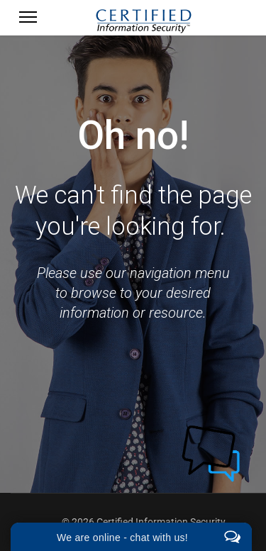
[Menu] (28, 21)
